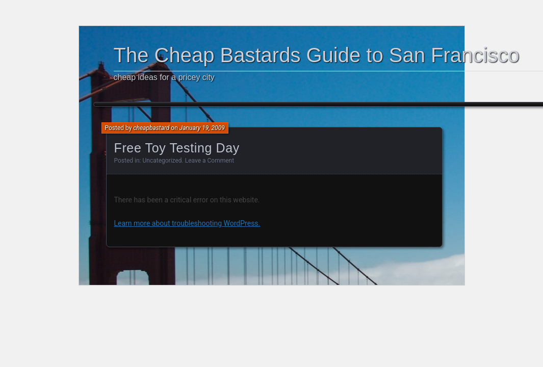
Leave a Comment (209, 160)
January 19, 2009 (202, 128)
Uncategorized (162, 160)
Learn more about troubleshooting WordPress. (187, 223)
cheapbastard (151, 128)
